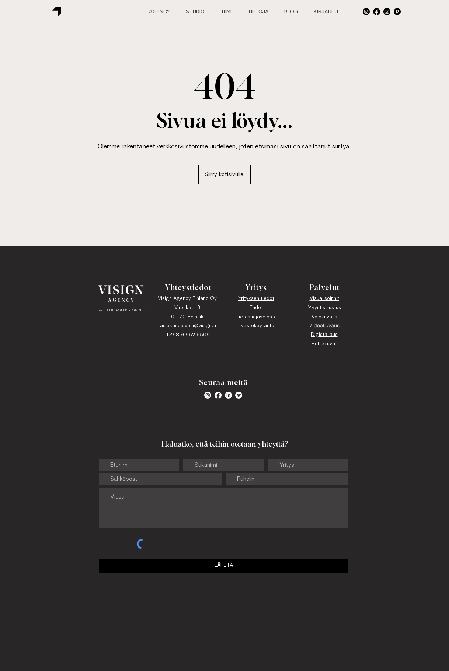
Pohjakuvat (324, 343)
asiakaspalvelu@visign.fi (188, 325)
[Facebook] (376, 11)
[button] (366, 11)
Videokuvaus (324, 325)
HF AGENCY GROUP (127, 310)
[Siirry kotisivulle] (224, 174)
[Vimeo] (397, 11)
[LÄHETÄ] (223, 566)
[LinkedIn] (228, 395)
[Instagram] (386, 11)
